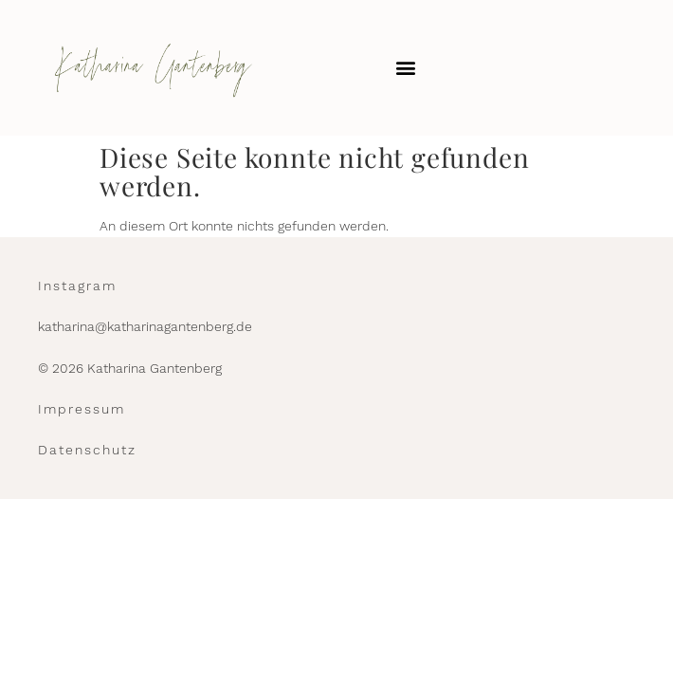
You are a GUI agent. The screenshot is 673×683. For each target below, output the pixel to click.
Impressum (81, 408)
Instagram (77, 285)
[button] (405, 67)
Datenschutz (87, 449)
